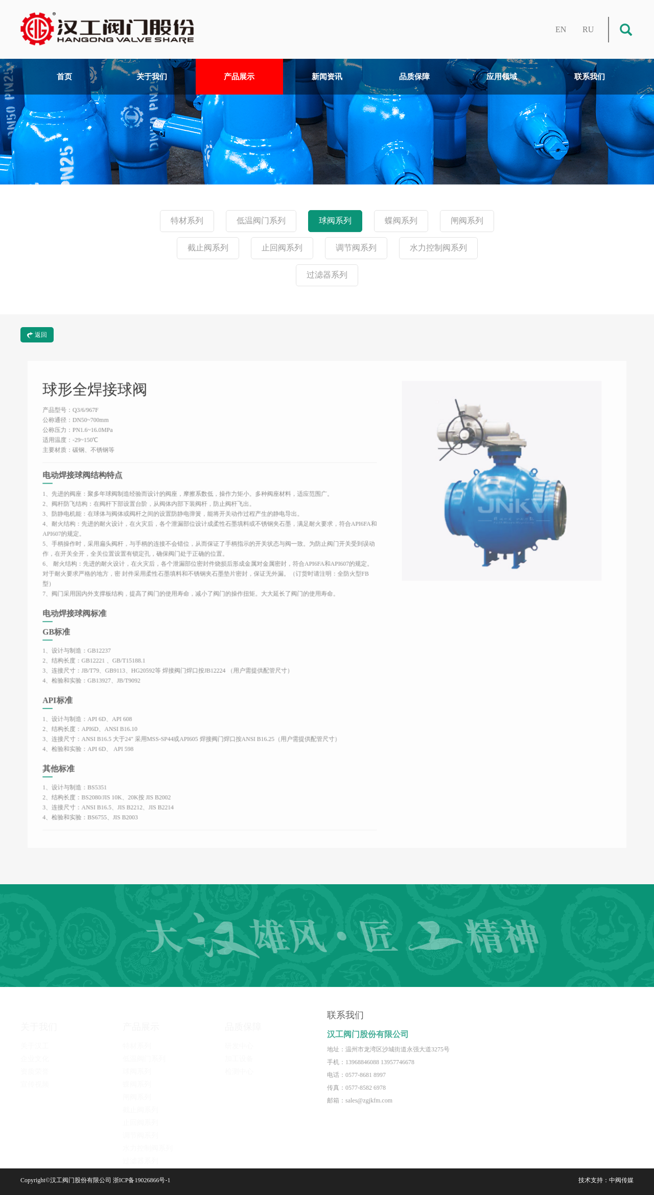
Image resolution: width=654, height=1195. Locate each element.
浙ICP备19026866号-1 (142, 1180)
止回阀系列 (282, 248)
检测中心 (239, 1064)
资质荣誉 (34, 1064)
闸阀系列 (467, 221)
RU (588, 29)
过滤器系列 (327, 275)
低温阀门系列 (261, 221)
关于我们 (151, 77)
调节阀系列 (356, 248)
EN (560, 29)
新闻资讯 (327, 77)
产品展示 (239, 77)
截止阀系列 (208, 248)
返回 (37, 334)
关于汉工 (34, 1039)
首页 (64, 77)
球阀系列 (335, 221)
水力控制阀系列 (438, 248)
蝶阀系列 (401, 221)
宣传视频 (34, 1077)
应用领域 (501, 77)
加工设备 (239, 1051)
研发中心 (239, 1039)
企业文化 (34, 1051)
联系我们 (589, 77)
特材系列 (187, 221)
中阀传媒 (621, 1180)
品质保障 (414, 77)
